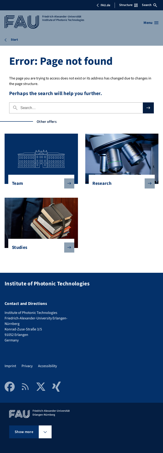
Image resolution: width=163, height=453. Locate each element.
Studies (39, 247)
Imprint (10, 366)
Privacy (27, 366)
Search (149, 5)
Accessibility (47, 366)
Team (39, 183)
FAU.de (103, 5)
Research (119, 183)
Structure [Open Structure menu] (128, 5)
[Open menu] (151, 23)
